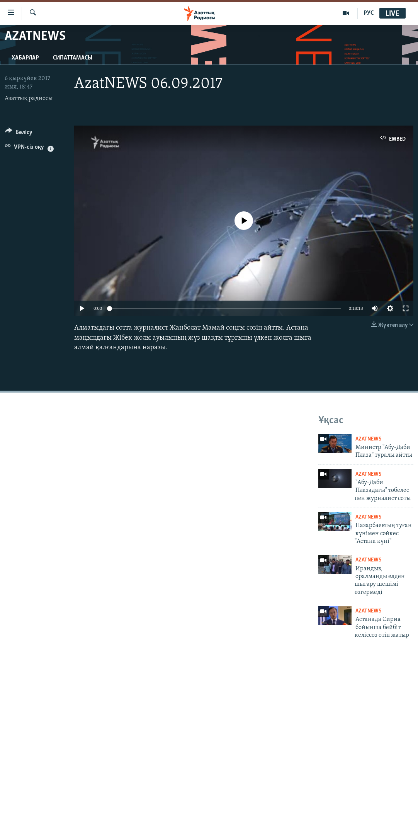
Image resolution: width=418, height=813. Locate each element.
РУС (369, 13)
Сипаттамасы (72, 58)
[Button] (18, 133)
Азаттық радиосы (29, 98)
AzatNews (368, 439)
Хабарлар (25, 58)
